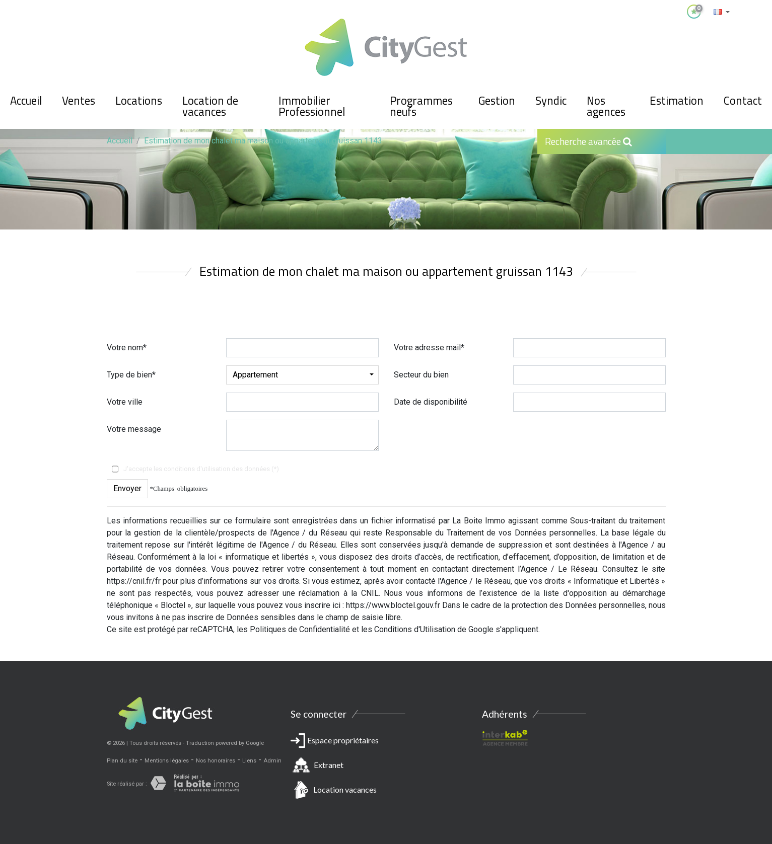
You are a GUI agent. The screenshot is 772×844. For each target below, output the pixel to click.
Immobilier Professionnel (311, 106)
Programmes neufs (421, 106)
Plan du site (122, 760)
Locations (138, 100)
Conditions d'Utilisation (414, 629)
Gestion (496, 100)
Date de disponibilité (430, 402)
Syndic (551, 100)
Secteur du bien (421, 374)
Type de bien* (131, 374)
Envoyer (127, 488)
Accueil (26, 100)
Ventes (78, 100)
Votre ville (125, 402)
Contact (743, 100)
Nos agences (606, 106)
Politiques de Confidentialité (300, 629)
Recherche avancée (588, 141)
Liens (249, 760)
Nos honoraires (215, 760)
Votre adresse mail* (429, 347)
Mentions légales (167, 760)
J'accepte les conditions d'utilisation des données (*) (201, 469)
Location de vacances (210, 106)
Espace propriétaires (386, 767)
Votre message (134, 429)
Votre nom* (127, 347)
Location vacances (345, 789)
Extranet (328, 765)
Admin (272, 760)
